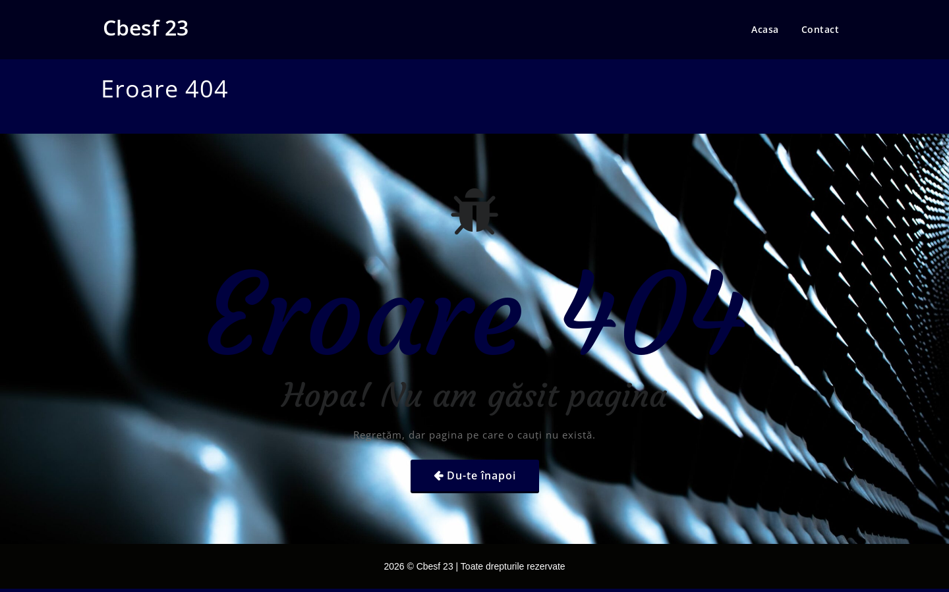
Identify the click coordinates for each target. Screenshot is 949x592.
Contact (820, 29)
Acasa (765, 29)
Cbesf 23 (145, 27)
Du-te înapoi (481, 475)
